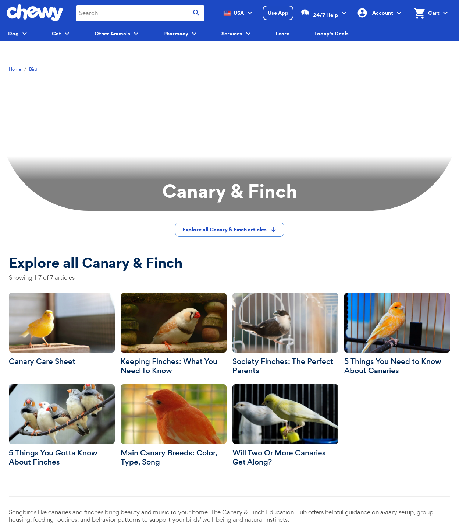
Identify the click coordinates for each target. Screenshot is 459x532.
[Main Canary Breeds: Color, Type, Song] (174, 425)
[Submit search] (196, 13)
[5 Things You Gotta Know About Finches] (62, 425)
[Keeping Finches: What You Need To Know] (174, 334)
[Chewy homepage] (34, 12)
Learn (282, 33)
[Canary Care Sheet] (62, 329)
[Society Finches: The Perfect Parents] (285, 334)
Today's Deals (331, 33)
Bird (33, 69)
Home (15, 69)
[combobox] (140, 13)
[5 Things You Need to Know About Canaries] (397, 334)
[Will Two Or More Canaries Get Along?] (285, 425)
